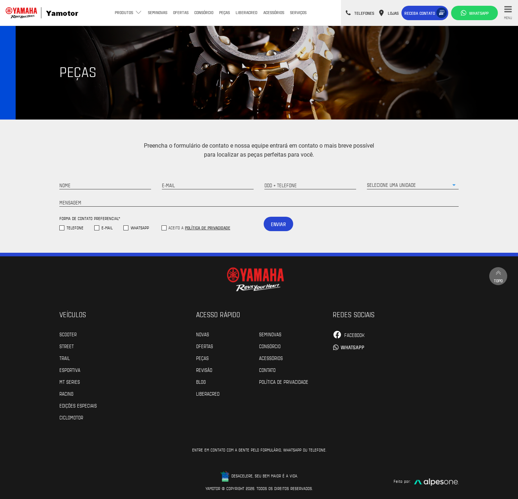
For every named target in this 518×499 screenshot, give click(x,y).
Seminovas (157, 12)
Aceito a (199, 227)
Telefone (75, 227)
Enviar (278, 224)
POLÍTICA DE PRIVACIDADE (283, 381)
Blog (201, 381)
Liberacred (247, 12)
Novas (202, 334)
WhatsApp (140, 227)
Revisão (204, 370)
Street (66, 346)
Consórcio (203, 12)
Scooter (68, 334)
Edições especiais (78, 405)
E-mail (107, 227)
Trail (64, 358)
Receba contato (419, 13)
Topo (498, 276)
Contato (267, 370)
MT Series (69, 381)
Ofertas (180, 12)
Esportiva (69, 370)
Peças (224, 12)
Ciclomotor (71, 417)
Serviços (298, 12)
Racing (66, 393)
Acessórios (273, 12)
